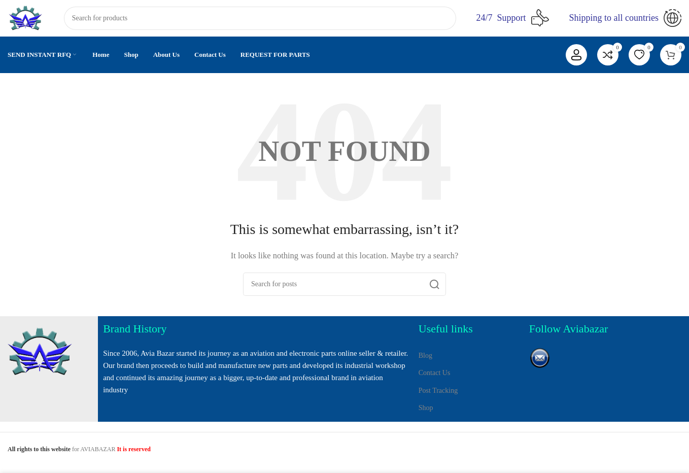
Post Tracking (438, 398)
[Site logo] (28, 19)
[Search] (262, 20)
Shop (426, 416)
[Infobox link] (512, 20)
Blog (425, 364)
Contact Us (435, 381)
